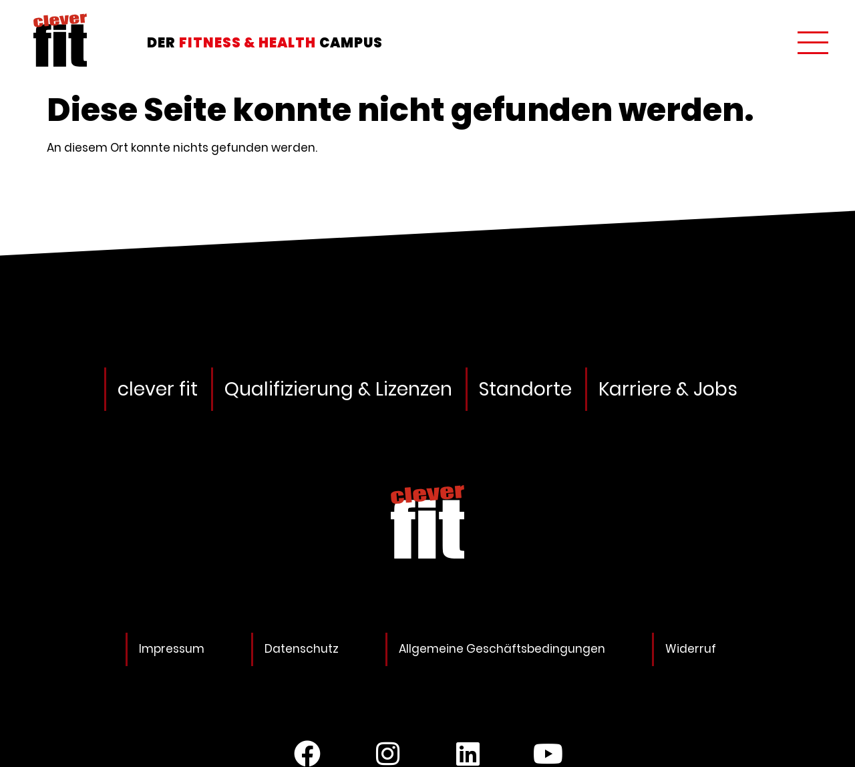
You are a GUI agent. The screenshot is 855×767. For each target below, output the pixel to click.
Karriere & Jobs (667, 389)
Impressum (171, 649)
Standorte (525, 389)
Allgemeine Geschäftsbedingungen (502, 649)
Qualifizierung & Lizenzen (338, 389)
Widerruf (690, 649)
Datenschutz (302, 649)
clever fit (158, 389)
